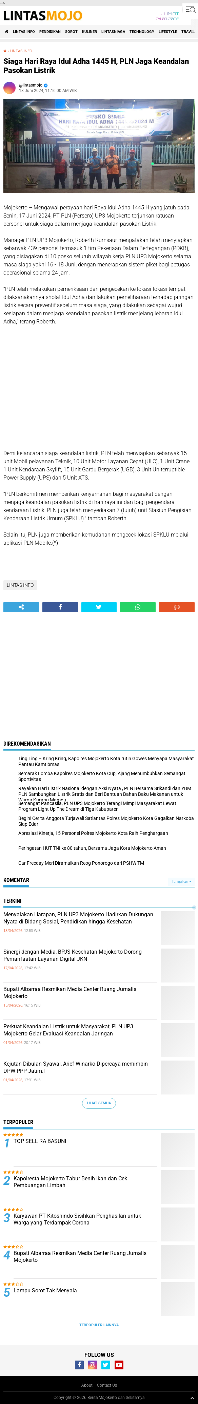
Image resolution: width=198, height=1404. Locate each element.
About (87, 1385)
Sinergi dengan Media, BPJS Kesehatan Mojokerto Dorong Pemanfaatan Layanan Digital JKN (72, 955)
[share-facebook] (60, 607)
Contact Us (107, 1385)
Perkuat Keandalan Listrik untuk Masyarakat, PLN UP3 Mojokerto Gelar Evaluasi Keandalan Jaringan (68, 1030)
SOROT (71, 32)
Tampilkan (181, 881)
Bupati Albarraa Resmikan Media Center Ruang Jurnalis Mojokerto (69, 992)
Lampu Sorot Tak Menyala (45, 1290)
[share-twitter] (99, 607)
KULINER (89, 32)
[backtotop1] (192, 1398)
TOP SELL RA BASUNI (40, 1141)
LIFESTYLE (168, 32)
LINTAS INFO (24, 32)
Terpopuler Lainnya (99, 1325)
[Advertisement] (99, 391)
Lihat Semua (99, 1103)
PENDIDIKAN (50, 32)
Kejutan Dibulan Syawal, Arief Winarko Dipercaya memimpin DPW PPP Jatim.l (75, 1067)
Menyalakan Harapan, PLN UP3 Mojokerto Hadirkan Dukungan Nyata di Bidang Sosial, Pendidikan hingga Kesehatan (78, 918)
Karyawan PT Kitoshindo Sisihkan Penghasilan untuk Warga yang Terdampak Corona (77, 1219)
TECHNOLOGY (142, 32)
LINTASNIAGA (113, 32)
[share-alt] (21, 607)
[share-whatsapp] (138, 607)
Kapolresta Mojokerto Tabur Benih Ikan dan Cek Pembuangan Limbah (70, 1182)
